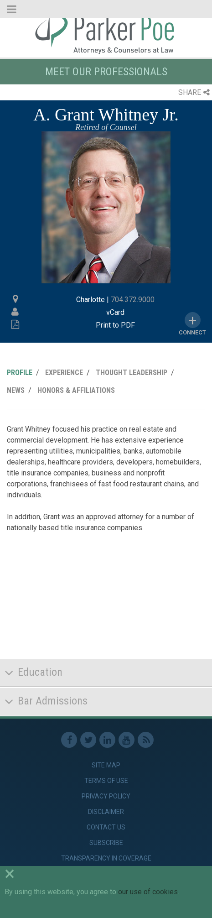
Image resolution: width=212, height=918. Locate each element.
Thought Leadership (131, 372)
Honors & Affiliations (76, 390)
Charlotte (90, 299)
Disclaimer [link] (106, 811)
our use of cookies (148, 891)
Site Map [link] (106, 765)
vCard (115, 312)
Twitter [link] (88, 740)
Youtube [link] (126, 740)
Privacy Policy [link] (106, 796)
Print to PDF (115, 325)
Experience (64, 372)
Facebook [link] (69, 740)
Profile (19, 372)
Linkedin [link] (107, 740)
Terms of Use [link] (106, 780)
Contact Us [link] (106, 827)
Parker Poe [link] (106, 33)
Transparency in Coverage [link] (106, 858)
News (16, 390)
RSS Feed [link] (146, 740)
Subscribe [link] (106, 842)
